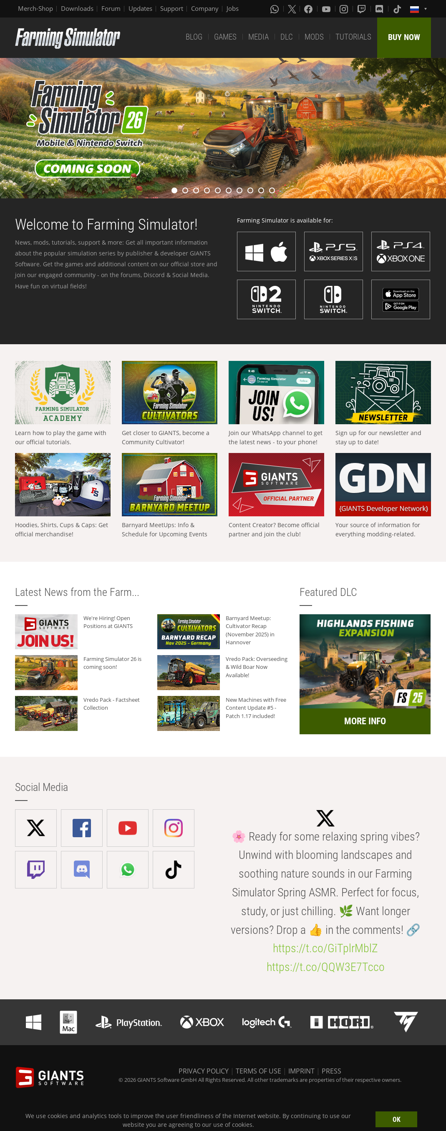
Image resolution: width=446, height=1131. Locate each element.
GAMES (225, 37)
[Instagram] (345, 8)
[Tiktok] (398, 8)
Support (171, 8)
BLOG (194, 37)
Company (205, 8)
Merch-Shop (35, 8)
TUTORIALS (353, 37)
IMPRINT (301, 1071)
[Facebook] (309, 8)
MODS (314, 37)
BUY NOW (404, 37)
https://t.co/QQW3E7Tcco (326, 967)
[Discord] (380, 8)
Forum (111, 8)
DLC (286, 37)
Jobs (233, 8)
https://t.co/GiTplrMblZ (325, 948)
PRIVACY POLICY (204, 1071)
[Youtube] (327, 8)
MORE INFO (365, 721)
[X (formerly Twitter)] (292, 8)
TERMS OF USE (258, 1071)
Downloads (77, 8)
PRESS (331, 1071)
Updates (140, 8)
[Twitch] (363, 8)
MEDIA (258, 37)
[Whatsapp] (275, 8)
